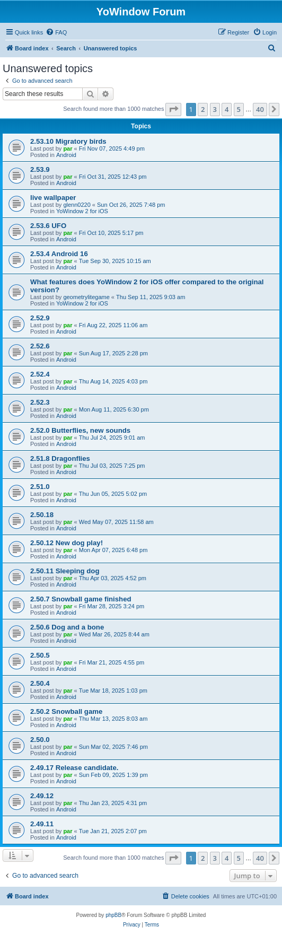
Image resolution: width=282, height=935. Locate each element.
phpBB (113, 915)
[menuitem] (56, 32)
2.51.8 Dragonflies (60, 458)
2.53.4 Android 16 (59, 254)
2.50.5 (40, 655)
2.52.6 (40, 346)
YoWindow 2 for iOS (82, 211)
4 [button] (226, 109)
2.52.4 (40, 374)
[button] (173, 109)
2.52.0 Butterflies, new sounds (80, 430)
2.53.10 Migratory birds (68, 141)
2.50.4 (40, 683)
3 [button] (215, 109)
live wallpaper (53, 198)
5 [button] (239, 109)
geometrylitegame (86, 297)
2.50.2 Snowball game (66, 711)
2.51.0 (40, 487)
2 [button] (203, 109)
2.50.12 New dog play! (66, 543)
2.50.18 (42, 515)
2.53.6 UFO (48, 226)
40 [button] (260, 109)
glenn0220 (76, 205)
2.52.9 (40, 318)
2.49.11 (42, 824)
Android (66, 155)
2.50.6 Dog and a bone (67, 627)
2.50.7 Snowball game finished (80, 599)
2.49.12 (42, 796)
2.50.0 (40, 740)
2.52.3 (40, 402)
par (67, 148)
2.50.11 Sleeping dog (64, 571)
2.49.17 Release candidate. (74, 768)
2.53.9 (40, 169)
